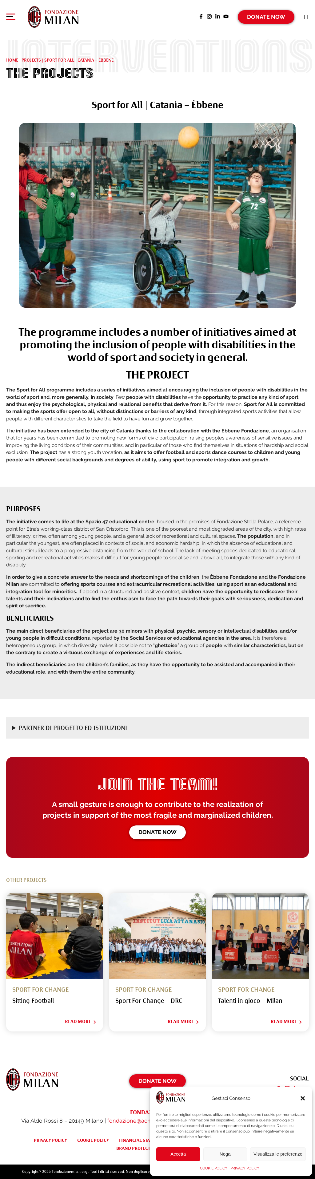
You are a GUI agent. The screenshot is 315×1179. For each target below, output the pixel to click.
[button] (303, 1098)
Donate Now (266, 17)
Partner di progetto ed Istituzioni (73, 727)
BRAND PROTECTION (137, 1148)
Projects (31, 60)
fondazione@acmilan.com (140, 1120)
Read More (81, 1021)
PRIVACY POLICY (244, 1168)
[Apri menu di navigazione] (10, 18)
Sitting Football (33, 1000)
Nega (225, 1154)
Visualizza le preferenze (277, 1154)
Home (12, 60)
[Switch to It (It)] (306, 17)
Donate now (157, 832)
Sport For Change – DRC (148, 1000)
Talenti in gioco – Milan (250, 1000)
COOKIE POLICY (213, 1168)
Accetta (178, 1154)
